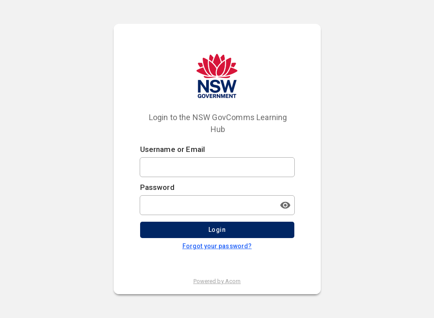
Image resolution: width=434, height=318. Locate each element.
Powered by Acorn (217, 281)
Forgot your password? (217, 246)
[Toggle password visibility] (285, 205)
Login (217, 230)
